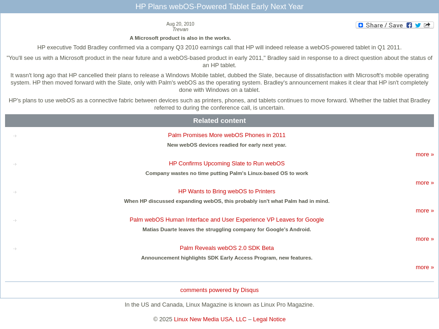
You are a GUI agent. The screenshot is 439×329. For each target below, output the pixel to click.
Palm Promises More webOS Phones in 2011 (227, 135)
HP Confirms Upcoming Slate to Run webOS (227, 163)
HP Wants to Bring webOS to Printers (227, 191)
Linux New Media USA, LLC (210, 319)
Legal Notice (269, 319)
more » (425, 154)
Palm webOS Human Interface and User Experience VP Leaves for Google (227, 219)
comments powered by (219, 290)
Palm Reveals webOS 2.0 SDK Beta (227, 247)
